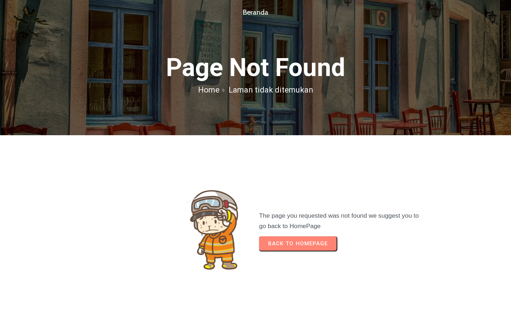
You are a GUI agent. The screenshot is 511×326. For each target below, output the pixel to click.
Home (209, 89)
